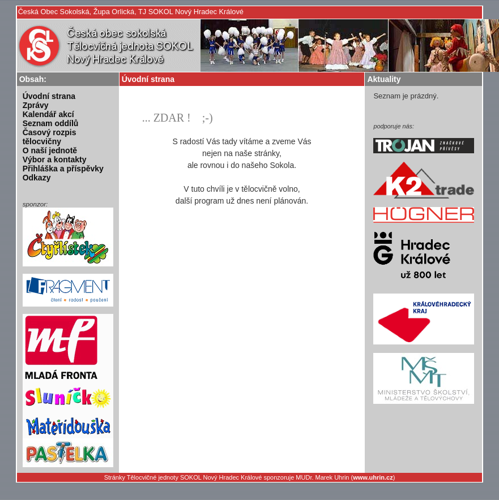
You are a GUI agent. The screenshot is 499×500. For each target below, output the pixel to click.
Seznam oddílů (51, 123)
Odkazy (37, 177)
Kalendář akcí (48, 114)
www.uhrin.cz (373, 477)
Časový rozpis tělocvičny (49, 137)
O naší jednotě (50, 150)
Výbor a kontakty (55, 159)
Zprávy (36, 105)
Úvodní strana (49, 96)
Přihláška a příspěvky (63, 168)
